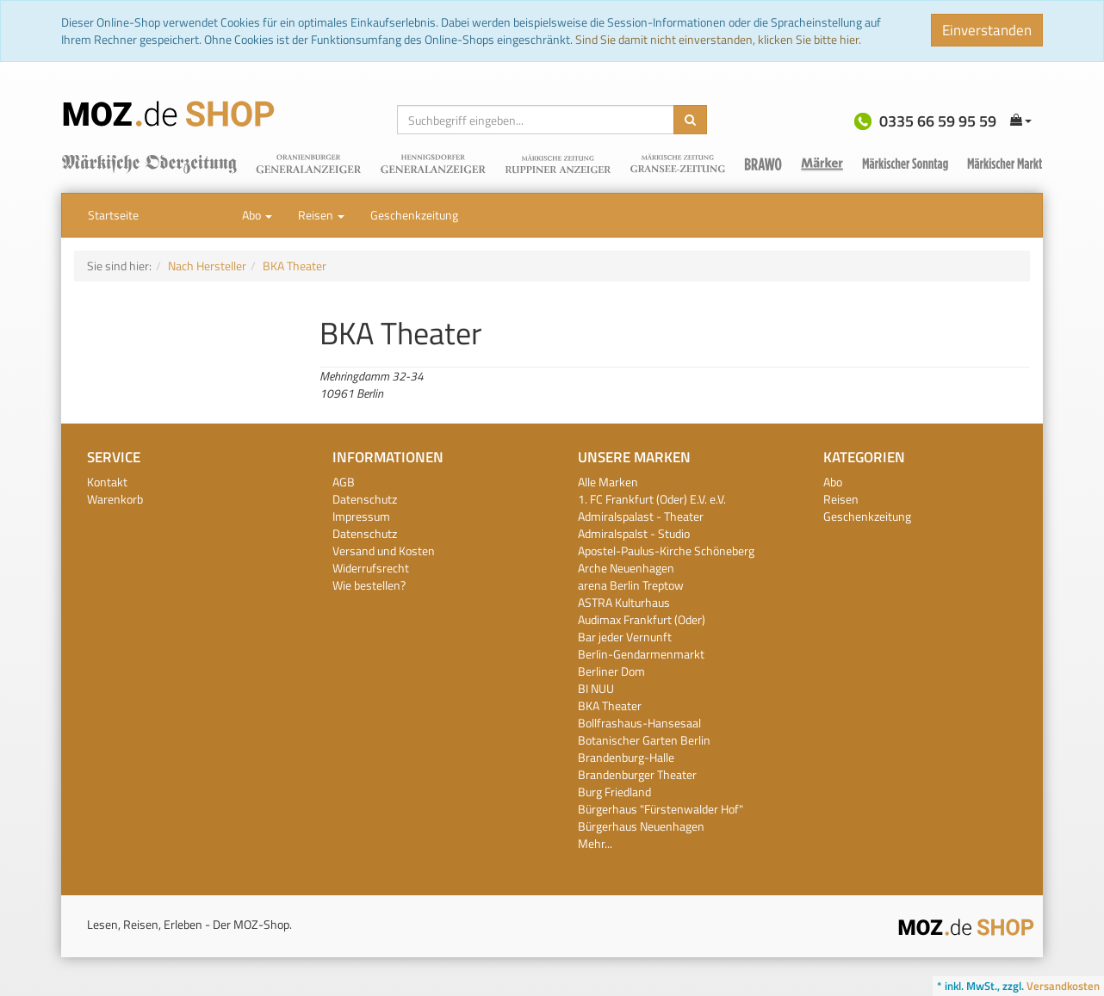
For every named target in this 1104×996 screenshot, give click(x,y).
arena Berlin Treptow (631, 585)
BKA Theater (610, 705)
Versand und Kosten (383, 550)
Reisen (321, 215)
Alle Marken (608, 482)
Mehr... (595, 843)
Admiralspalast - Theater (641, 516)
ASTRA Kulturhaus (624, 602)
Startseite (113, 215)
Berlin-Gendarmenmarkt (641, 654)
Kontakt (107, 482)
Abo (257, 215)
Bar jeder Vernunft (625, 637)
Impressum (361, 516)
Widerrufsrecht (370, 568)
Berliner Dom (611, 671)
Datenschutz (364, 499)
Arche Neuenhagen (626, 568)
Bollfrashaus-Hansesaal (639, 723)
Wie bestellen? (369, 585)
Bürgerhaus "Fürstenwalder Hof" (660, 809)
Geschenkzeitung (414, 215)
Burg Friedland (614, 792)
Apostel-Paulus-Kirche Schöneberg (666, 550)
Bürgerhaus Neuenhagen (641, 826)
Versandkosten (1063, 985)
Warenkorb (115, 499)
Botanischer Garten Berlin (644, 740)
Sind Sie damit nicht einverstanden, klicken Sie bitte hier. (718, 39)
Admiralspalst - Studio (634, 533)
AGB (343, 482)
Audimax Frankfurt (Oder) (641, 619)
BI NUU (596, 688)
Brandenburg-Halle (626, 757)
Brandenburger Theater (637, 774)
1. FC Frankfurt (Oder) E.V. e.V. (652, 499)
